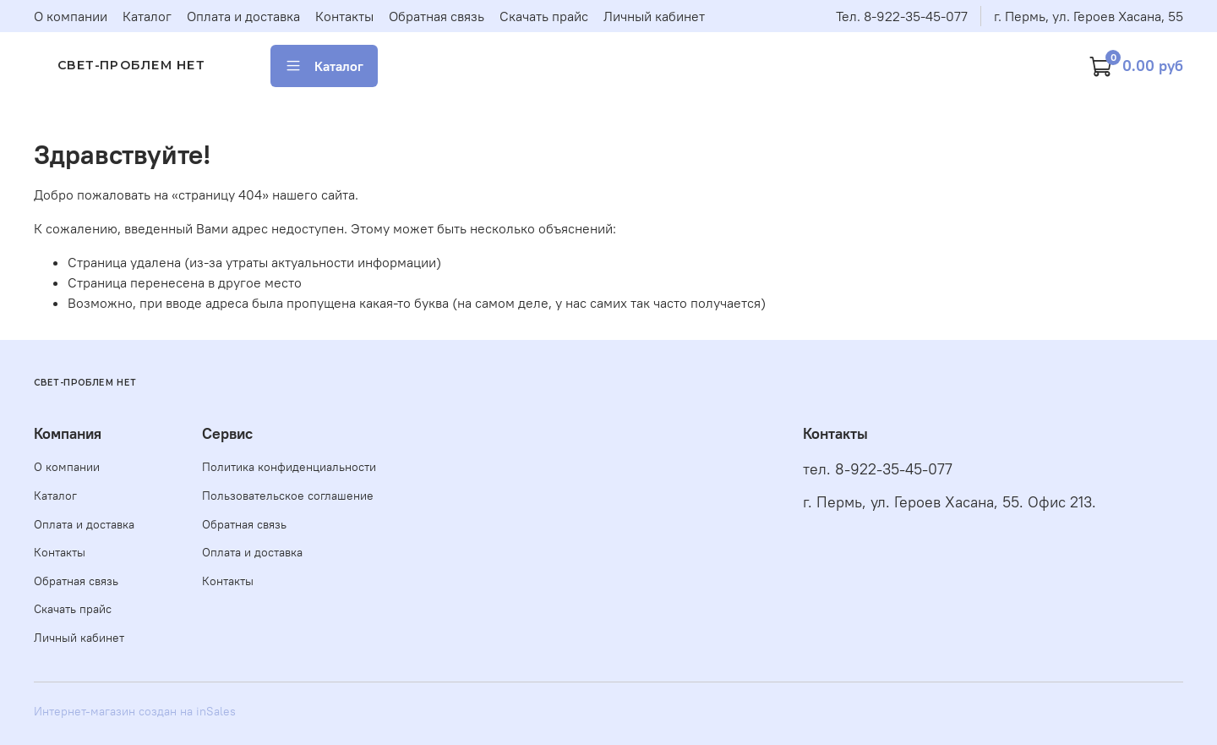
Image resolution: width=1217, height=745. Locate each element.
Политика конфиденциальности (289, 466)
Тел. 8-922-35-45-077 (902, 16)
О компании (70, 16)
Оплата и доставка (243, 16)
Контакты (344, 16)
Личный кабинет (654, 16)
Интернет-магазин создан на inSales (135, 711)
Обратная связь (436, 16)
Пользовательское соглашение (288, 495)
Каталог (147, 16)
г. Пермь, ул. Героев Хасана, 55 (1088, 16)
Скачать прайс (543, 16)
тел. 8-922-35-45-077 (877, 469)
